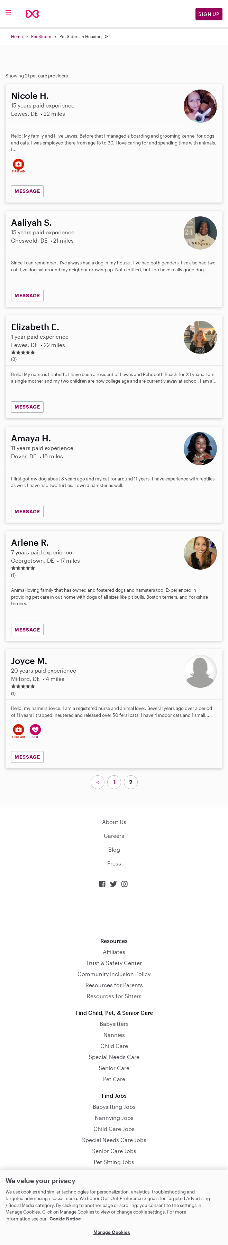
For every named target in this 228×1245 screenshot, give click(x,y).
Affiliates (114, 951)
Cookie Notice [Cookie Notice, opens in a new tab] (65, 1218)
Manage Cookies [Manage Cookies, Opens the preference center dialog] (111, 1232)
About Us (114, 821)
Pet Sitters (41, 36)
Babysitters (114, 1023)
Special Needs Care (114, 1057)
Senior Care (114, 1068)
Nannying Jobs (114, 1117)
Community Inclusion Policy (114, 974)
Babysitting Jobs (114, 1106)
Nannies (114, 1034)
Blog (114, 849)
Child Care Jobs (114, 1128)
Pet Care (114, 1079)
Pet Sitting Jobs (114, 1162)
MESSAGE (27, 191)
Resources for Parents (114, 985)
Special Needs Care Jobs (114, 1139)
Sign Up (209, 14)
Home (17, 36)
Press (114, 863)
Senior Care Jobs (114, 1151)
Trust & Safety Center (114, 963)
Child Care (114, 1045)
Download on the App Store (114, 912)
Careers (114, 835)
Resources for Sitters (114, 996)
